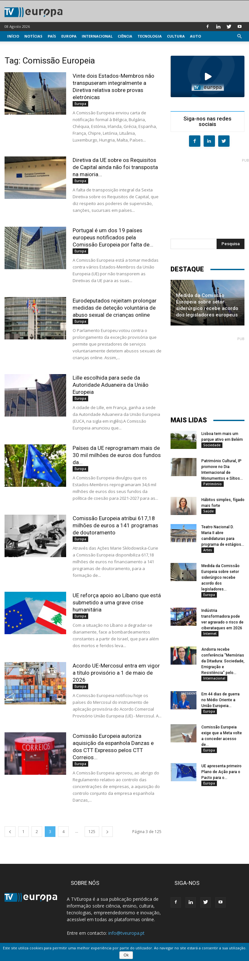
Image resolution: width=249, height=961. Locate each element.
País (52, 36)
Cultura (176, 36)
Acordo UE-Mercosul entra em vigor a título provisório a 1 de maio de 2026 (116, 672)
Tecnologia (149, 36)
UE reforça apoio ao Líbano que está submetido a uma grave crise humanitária (117, 602)
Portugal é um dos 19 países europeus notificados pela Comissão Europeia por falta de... (113, 237)
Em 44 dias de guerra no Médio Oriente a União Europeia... (220, 700)
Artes (207, 550)
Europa (69, 36)
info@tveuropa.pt (126, 933)
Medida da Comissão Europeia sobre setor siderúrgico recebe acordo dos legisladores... (220, 577)
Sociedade (211, 445)
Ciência (125, 36)
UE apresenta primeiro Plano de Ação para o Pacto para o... (221, 772)
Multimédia (19, 46)
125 (92, 831)
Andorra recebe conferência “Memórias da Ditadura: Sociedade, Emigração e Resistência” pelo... (222, 661)
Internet (210, 633)
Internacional (97, 36)
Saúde (208, 511)
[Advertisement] (210, 195)
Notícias (33, 36)
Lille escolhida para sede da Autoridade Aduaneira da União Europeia (110, 384)
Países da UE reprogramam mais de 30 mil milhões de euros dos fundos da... (117, 455)
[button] (239, 36)
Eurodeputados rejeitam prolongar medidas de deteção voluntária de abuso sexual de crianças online (115, 307)
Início (13, 36)
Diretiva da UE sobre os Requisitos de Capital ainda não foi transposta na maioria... (115, 167)
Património (212, 484)
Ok (126, 955)
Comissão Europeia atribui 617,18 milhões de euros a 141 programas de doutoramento (115, 525)
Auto (195, 36)
